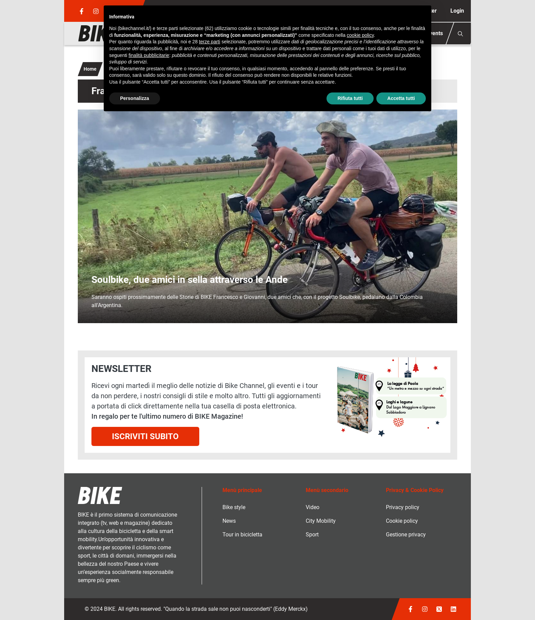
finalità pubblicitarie (149, 55)
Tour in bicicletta (242, 534)
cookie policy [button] (360, 35)
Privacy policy (402, 507)
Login (457, 11)
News (229, 521)
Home (90, 69)
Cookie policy (402, 521)
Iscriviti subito (145, 436)
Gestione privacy (406, 534)
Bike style (233, 507)
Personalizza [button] (134, 98)
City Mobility (321, 521)
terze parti (209, 41)
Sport (312, 534)
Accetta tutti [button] (401, 98)
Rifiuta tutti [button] (350, 98)
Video (312, 507)
